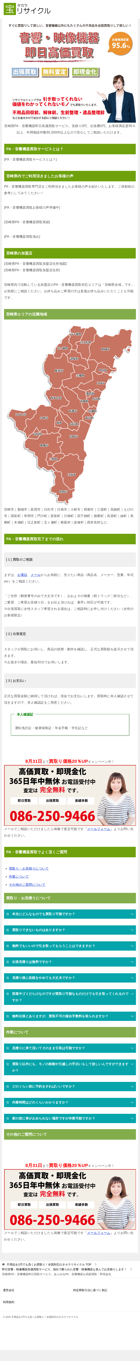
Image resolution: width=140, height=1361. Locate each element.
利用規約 (8, 1313)
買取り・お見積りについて (29, 879)
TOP (49, 1275)
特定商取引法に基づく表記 (90, 1301)
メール (36, 586)
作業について (19, 887)
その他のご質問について (27, 896)
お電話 (22, 586)
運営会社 (8, 1301)
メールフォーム (98, 840)
